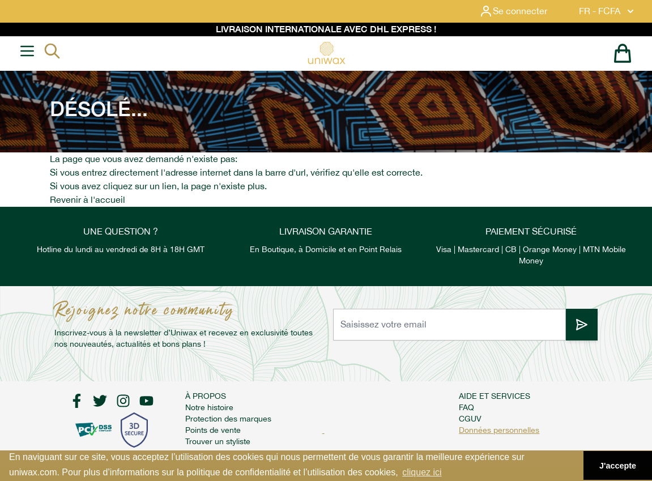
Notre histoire (209, 407)
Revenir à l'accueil (87, 199)
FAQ (466, 407)
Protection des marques (228, 418)
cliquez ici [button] (421, 472)
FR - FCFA (607, 11)
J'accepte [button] (617, 465)
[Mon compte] (522, 11)
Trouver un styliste (217, 441)
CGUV (470, 418)
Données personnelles (499, 430)
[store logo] (326, 53)
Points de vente (213, 430)
